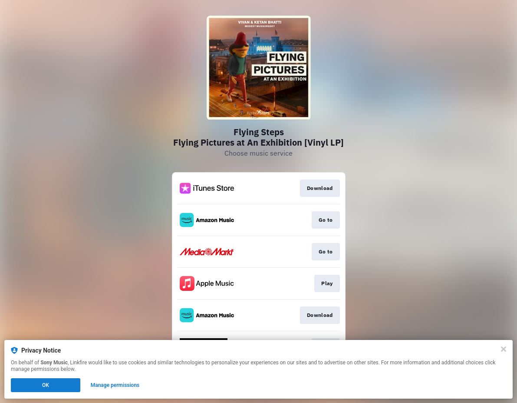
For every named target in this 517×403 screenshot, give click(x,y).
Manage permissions (115, 385)
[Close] (503, 349)
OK (45, 385)
